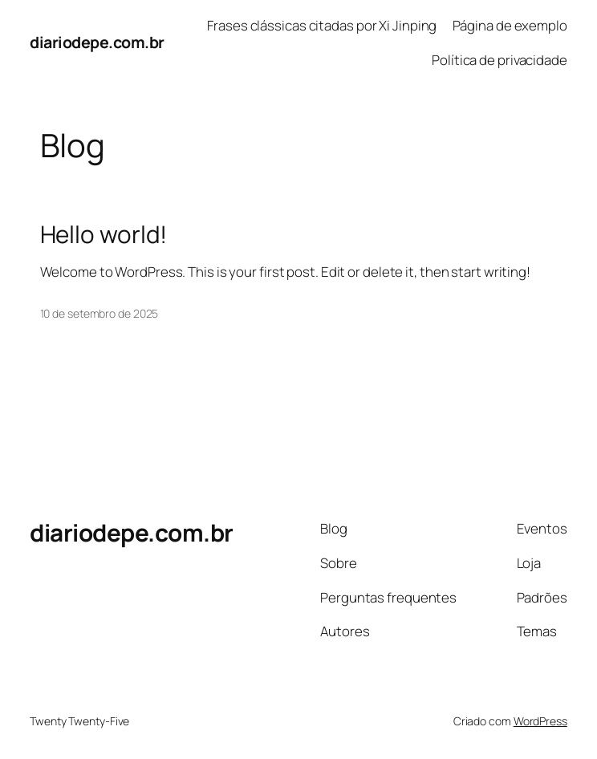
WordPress (540, 721)
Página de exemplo (510, 25)
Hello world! (104, 234)
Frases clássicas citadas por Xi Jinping (322, 25)
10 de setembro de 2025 (99, 313)
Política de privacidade (499, 60)
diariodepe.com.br (97, 42)
